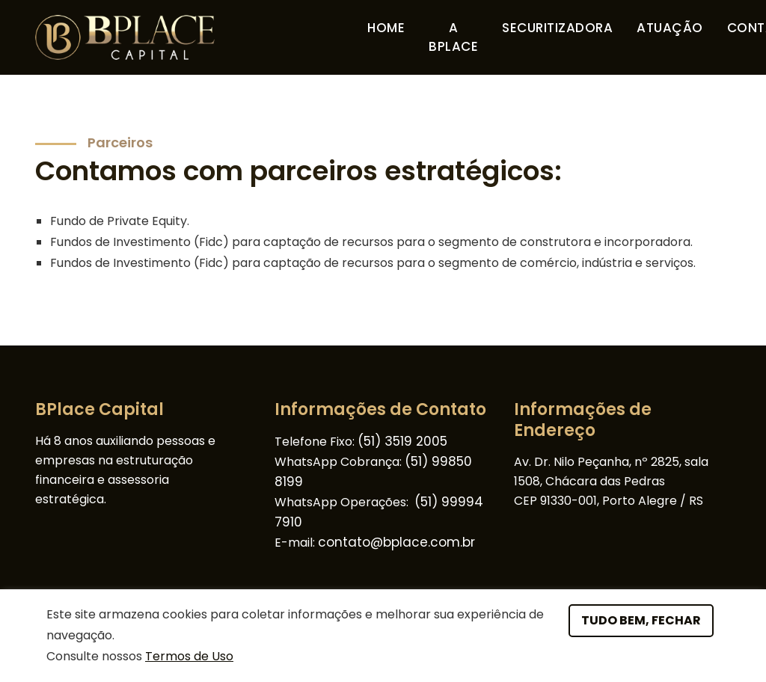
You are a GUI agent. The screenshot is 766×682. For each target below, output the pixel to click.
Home (386, 28)
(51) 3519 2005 (402, 441)
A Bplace (456, 37)
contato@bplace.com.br (396, 542)
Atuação (670, 28)
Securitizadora (557, 28)
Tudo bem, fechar (641, 620)
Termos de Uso (189, 656)
